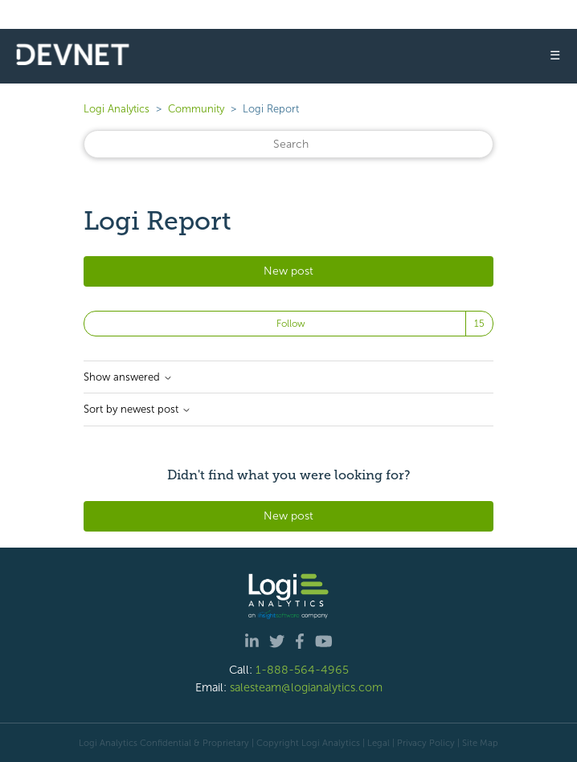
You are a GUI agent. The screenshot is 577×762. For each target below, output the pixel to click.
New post (288, 271)
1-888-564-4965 (302, 669)
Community (196, 109)
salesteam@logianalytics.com (306, 687)
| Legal (376, 742)
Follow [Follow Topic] (290, 323)
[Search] (288, 144)
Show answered (128, 377)
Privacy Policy (426, 742)
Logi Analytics (116, 109)
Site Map (480, 742)
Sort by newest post (137, 409)
